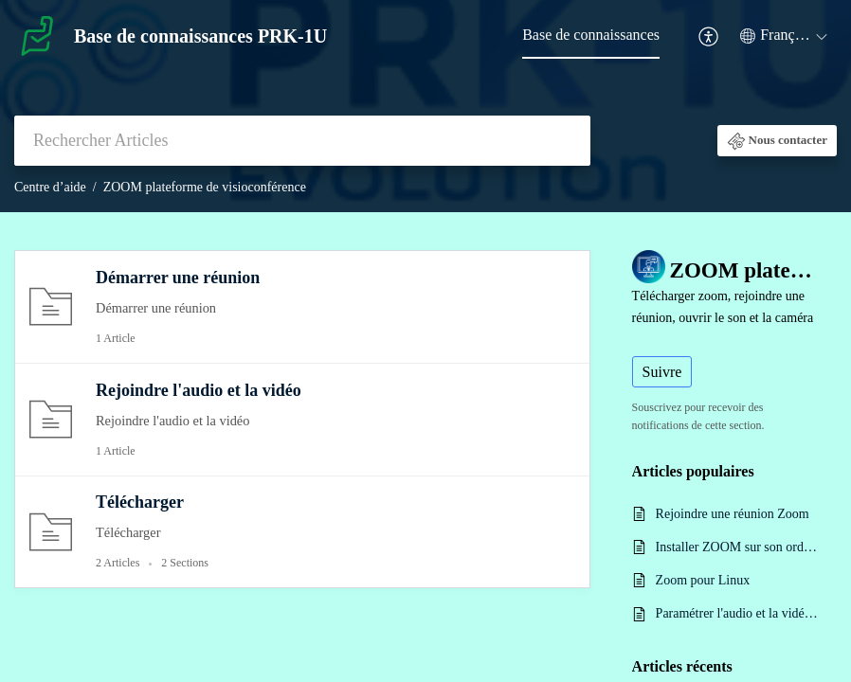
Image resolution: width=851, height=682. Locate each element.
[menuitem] (591, 36)
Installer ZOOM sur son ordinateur (737, 547)
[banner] (425, 106)
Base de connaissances (591, 35)
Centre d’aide (50, 187)
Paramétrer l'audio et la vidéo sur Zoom (737, 613)
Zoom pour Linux (703, 580)
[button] (709, 36)
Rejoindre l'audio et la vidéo (198, 390)
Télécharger (140, 502)
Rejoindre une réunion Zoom (732, 514)
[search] (302, 141)
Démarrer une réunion (178, 277)
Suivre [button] (662, 372)
